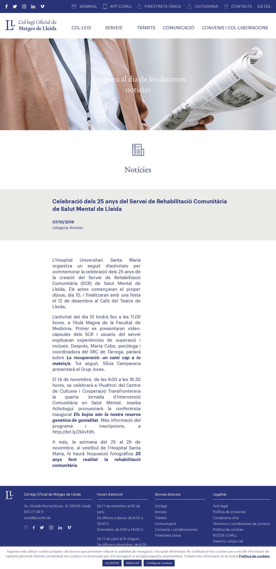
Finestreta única (168, 535)
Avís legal (220, 506)
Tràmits (161, 518)
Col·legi (161, 506)
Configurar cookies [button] (159, 563)
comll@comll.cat (37, 518)
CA (260, 6)
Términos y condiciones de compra (241, 524)
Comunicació (165, 524)
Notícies (76, 228)
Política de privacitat (229, 512)
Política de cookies (228, 529)
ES (268, 6)
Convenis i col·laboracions (176, 529)
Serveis (161, 512)
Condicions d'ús (226, 518)
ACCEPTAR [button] (112, 563)
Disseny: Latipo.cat (228, 541)
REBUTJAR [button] (132, 563)
